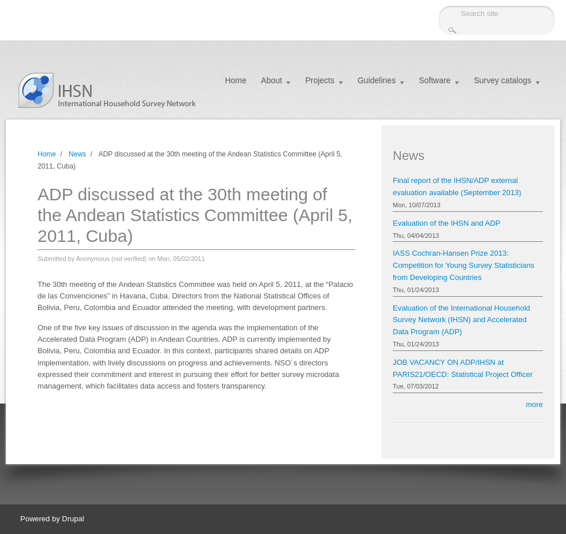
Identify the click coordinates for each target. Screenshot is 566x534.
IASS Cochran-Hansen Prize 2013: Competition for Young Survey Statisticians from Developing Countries (463, 265)
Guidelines (377, 80)
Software (434, 80)
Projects (319, 80)
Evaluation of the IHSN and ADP (446, 223)
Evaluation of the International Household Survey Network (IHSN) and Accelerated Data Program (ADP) (461, 320)
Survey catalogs (502, 80)
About (271, 80)
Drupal (73, 518)
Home (235, 80)
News (77, 154)
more (534, 404)
